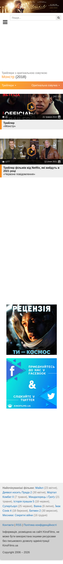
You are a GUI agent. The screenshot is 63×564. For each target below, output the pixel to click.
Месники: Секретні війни (18, 515)
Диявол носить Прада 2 (17, 492)
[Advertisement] (31, 48)
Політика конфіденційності (40, 525)
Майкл (39, 487)
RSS (19, 525)
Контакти (8, 525)
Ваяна (37, 506)
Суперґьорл (10, 506)
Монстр (8, 77)
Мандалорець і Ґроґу (42, 497)
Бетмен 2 (35, 510)
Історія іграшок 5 (23, 501)
